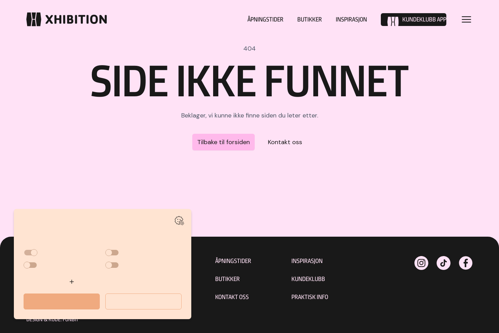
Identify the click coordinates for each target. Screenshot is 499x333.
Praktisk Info (309, 297)
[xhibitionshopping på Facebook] (466, 263)
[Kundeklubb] (413, 19)
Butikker (309, 19)
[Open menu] (466, 19)
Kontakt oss (285, 142)
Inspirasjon (351, 19)
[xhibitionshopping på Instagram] (421, 263)
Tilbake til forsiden (223, 142)
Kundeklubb (308, 279)
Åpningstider (265, 19)
